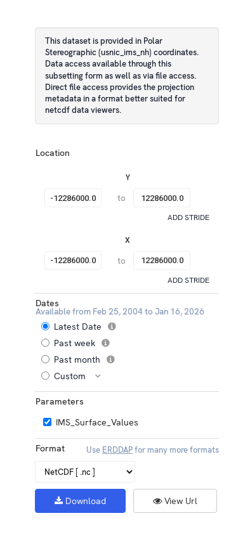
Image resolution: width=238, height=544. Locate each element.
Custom (75, 376)
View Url (175, 501)
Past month (82, 359)
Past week (80, 343)
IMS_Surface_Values (97, 422)
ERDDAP (117, 449)
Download (80, 501)
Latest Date (83, 326)
